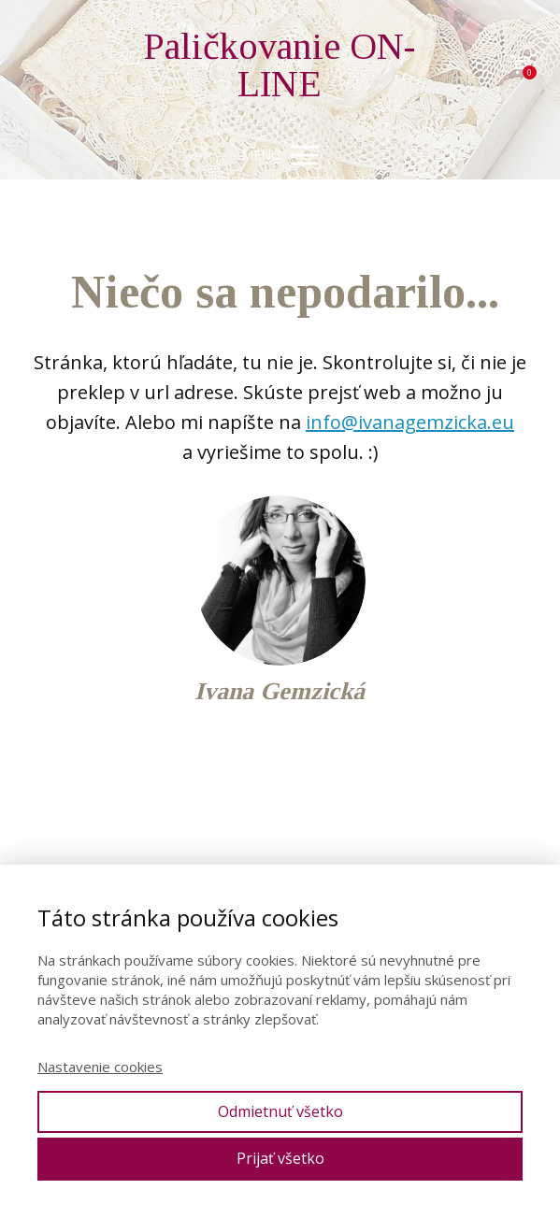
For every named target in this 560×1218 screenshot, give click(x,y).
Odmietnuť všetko (280, 1111)
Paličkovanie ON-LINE (279, 65)
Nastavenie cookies (100, 1066)
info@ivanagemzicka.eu (410, 422)
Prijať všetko (280, 1158)
